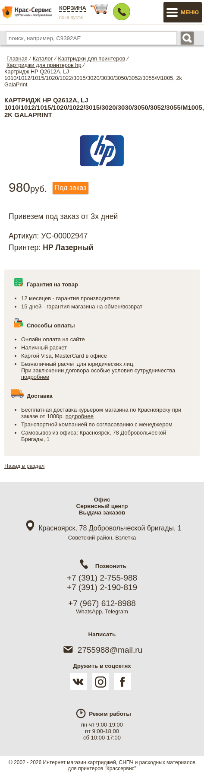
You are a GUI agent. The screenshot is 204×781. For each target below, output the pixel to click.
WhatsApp (89, 611)
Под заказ (70, 187)
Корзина (72, 8)
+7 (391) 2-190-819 (102, 587)
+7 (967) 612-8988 (102, 603)
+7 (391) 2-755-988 (102, 577)
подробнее (35, 377)
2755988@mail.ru (102, 649)
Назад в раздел (24, 466)
